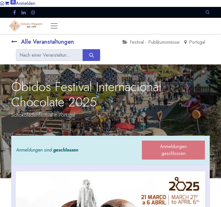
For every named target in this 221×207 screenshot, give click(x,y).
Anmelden (25, 3)
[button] (207, 12)
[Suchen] (91, 55)
